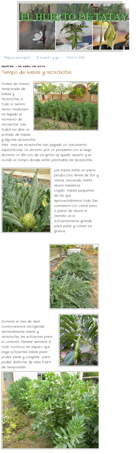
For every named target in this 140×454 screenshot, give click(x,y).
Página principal (17, 57)
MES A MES (75, 57)
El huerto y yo (48, 57)
